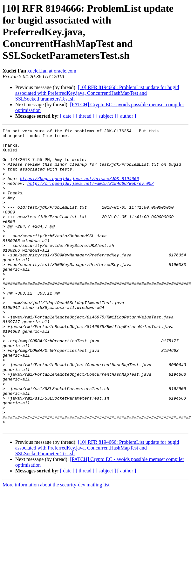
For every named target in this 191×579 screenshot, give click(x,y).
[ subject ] (106, 116)
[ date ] (67, 116)
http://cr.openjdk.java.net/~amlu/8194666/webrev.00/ (90, 195)
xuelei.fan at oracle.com (51, 70)
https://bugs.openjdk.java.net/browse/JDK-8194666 (79, 189)
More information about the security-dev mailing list (56, 545)
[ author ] (126, 116)
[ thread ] (85, 116)
